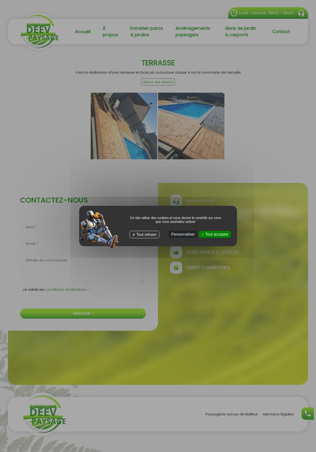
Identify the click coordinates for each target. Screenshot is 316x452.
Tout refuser (144, 234)
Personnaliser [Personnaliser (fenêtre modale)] (183, 234)
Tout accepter (214, 234)
